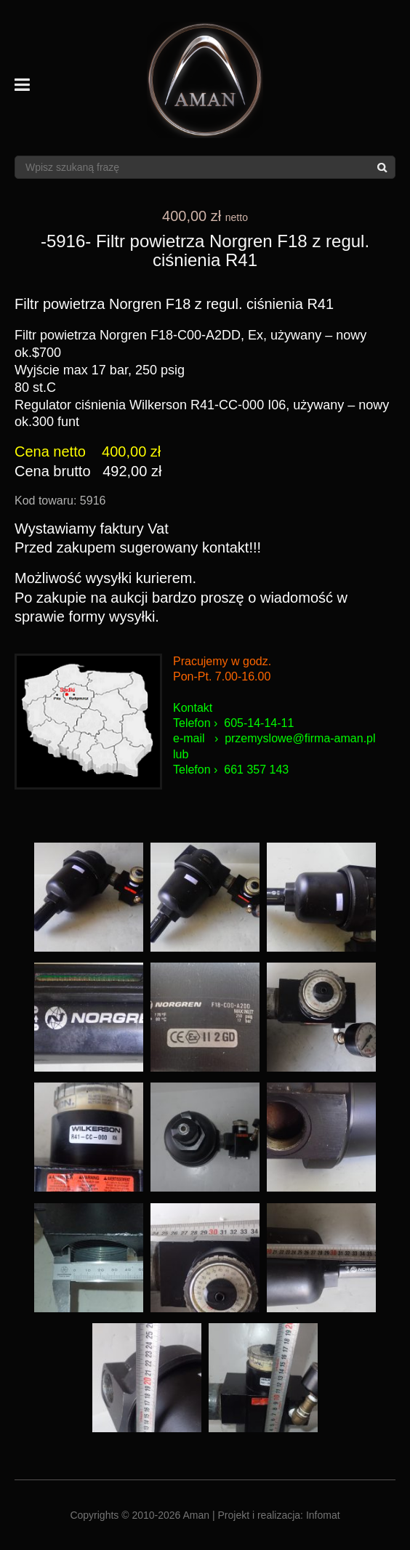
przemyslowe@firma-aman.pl (300, 738)
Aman (196, 1515)
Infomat (323, 1515)
